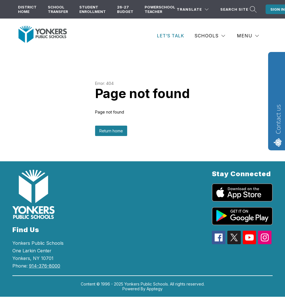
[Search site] (238, 9)
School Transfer (58, 9)
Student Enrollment (92, 9)
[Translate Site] (192, 9)
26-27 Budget (125, 9)
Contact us (278, 119)
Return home (111, 130)
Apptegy (155, 288)
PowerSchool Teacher (160, 9)
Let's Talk (170, 35)
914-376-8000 (44, 266)
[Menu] (247, 35)
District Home (27, 9)
